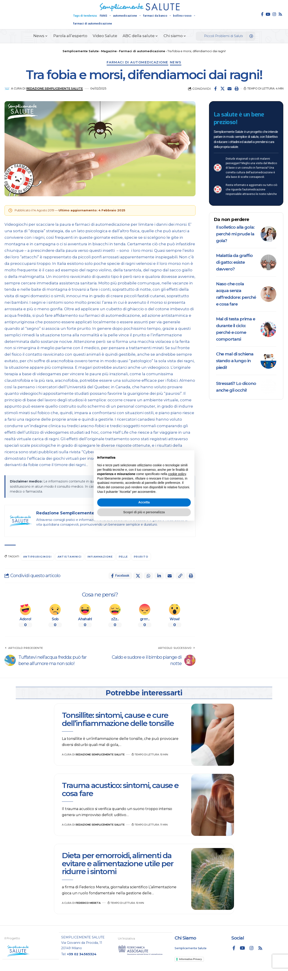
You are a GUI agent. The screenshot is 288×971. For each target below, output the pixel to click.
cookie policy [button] (177, 474)
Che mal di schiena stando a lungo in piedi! (234, 360)
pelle (123, 556)
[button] (236, 88)
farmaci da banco (155, 15)
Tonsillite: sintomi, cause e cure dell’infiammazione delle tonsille (118, 719)
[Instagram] (274, 14)
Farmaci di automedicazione (137, 62)
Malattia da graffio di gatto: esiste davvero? (234, 262)
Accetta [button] (144, 502)
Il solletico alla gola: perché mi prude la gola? (235, 234)
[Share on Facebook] (215, 88)
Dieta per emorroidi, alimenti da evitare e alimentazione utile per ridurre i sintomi (117, 863)
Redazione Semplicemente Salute (54, 88)
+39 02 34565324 (82, 954)
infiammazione (100, 556)
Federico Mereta (88, 902)
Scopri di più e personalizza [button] (144, 512)
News (175, 62)
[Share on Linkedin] (159, 575)
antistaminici (70, 556)
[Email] (229, 88)
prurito (141, 556)
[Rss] (280, 14)
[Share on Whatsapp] (148, 575)
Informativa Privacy (190, 959)
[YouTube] (268, 14)
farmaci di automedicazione (92, 23)
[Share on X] (222, 88)
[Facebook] (262, 14)
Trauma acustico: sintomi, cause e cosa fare (120, 789)
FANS (103, 15)
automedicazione (125, 15)
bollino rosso (182, 15)
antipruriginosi (37, 556)
